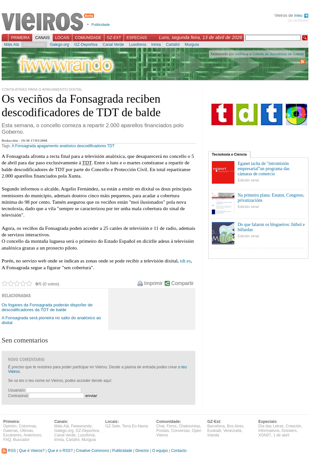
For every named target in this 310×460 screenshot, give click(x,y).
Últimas (26, 430)
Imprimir (153, 283)
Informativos (268, 430)
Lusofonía (137, 44)
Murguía (192, 44)
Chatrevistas (189, 426)
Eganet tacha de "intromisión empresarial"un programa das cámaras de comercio (263, 168)
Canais (42, 38)
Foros (172, 426)
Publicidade (100, 24)
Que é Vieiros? (32, 450)
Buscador (21, 439)
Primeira (20, 38)
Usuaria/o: (17, 390)
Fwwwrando (34, 44)
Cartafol (173, 44)
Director (142, 450)
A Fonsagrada (24, 146)
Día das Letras (271, 426)
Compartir (182, 283)
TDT (111, 146)
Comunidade (88, 38)
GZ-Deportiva (86, 44)
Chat (160, 426)
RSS (9, 450)
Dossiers (289, 430)
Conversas (180, 430)
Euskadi (214, 430)
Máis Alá (11, 44)
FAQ (7, 439)
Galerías (10, 430)
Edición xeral (248, 180)
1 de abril (281, 435)
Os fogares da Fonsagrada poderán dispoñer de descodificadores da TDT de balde (47, 307)
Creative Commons (92, 450)
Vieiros (49, 22)
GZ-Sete (112, 426)
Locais (62, 38)
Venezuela (232, 430)
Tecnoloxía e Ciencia (229, 154)
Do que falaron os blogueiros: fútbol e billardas (271, 227)
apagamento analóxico (56, 146)
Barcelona (216, 426)
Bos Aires (235, 426)
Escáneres (12, 435)
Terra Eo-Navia (135, 426)
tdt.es (185, 260)
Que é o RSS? (60, 450)
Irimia (156, 44)
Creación (293, 426)
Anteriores (32, 435)
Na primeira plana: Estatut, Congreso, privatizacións (271, 198)
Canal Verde (113, 44)
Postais (162, 430)
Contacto (179, 450)
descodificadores (91, 146)
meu (301, 15)
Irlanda (213, 435)
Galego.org (59, 44)
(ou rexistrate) (298, 20)
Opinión (9, 426)
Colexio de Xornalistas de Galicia (278, 54)
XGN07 (264, 435)
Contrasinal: (18, 396)
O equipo (160, 450)
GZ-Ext (114, 38)
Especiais (137, 38)
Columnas (27, 426)
